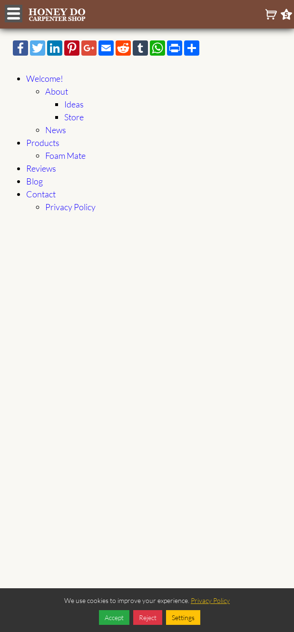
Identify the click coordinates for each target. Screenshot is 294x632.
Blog (34, 181)
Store (74, 117)
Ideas (74, 104)
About (56, 91)
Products (42, 142)
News (55, 130)
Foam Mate (65, 155)
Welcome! (44, 78)
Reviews (41, 168)
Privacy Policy (70, 207)
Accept (114, 617)
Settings (183, 617)
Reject (148, 617)
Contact (41, 194)
